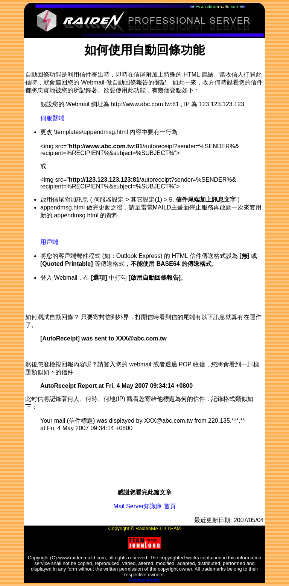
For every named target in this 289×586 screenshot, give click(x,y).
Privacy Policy (144, 580)
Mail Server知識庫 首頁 (144, 506)
